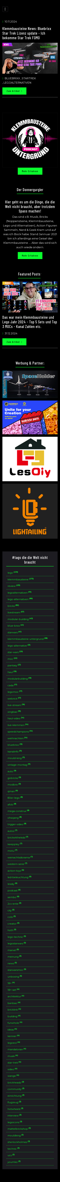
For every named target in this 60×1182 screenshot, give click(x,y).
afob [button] (12, 805)
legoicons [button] (15, 1122)
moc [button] (13, 659)
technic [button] (14, 1149)
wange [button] (14, 1076)
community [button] (16, 1089)
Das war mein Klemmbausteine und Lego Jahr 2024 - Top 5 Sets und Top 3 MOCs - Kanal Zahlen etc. (29, 322)
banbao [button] (14, 1003)
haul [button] (12, 672)
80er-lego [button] (16, 798)
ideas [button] (13, 1030)
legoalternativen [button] (20, 593)
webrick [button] (15, 699)
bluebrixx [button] (15, 745)
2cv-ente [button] (15, 904)
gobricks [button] (15, 778)
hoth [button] (12, 930)
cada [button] (13, 685)
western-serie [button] (18, 864)
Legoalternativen (17, 82)
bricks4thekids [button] (18, 838)
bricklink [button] (15, 1010)
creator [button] (14, 924)
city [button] (11, 910)
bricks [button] (14, 606)
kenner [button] (14, 1036)
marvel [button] (14, 950)
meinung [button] (15, 957)
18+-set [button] (14, 990)
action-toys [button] (16, 871)
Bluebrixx (12, 78)
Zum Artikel (14, 90)
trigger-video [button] (17, 824)
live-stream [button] (17, 705)
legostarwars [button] (17, 943)
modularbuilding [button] (20, 679)
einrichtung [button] (16, 1096)
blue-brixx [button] (16, 626)
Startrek (29, 78)
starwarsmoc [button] (17, 970)
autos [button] (13, 831)
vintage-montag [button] (19, 765)
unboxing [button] (15, 977)
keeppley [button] (15, 844)
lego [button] (13, 573)
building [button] (14, 1016)
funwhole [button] (15, 1023)
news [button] (13, 963)
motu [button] (13, 851)
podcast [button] (14, 890)
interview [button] (15, 1116)
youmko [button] (14, 1162)
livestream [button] (16, 612)
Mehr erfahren (30, 171)
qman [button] (13, 791)
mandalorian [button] (17, 1049)
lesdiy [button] (13, 884)
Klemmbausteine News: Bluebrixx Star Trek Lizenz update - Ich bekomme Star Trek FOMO (26, 33)
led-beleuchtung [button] (20, 877)
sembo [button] (14, 897)
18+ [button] (12, 983)
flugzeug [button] (15, 1102)
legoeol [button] (14, 1043)
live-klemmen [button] (18, 725)
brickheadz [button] (16, 1083)
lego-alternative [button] (19, 646)
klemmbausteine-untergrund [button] (28, 639)
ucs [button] (11, 1155)
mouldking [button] (16, 1136)
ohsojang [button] (15, 818)
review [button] (14, 586)
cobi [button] (12, 917)
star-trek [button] (15, 1063)
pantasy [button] (15, 665)
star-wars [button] (16, 652)
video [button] (13, 1069)
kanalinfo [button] (15, 752)
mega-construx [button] (19, 811)
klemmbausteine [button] (21, 579)
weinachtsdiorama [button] (21, 857)
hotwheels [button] (16, 1109)
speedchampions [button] (20, 732)
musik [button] (13, 1056)
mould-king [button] (17, 758)
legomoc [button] (15, 692)
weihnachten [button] (18, 738)
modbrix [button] (15, 785)
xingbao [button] (15, 712)
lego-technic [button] (17, 937)
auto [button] (12, 771)
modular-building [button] (21, 619)
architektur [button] (16, 996)
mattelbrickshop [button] (20, 1129)
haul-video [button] (16, 718)
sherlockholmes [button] (19, 1142)
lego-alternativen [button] (20, 599)
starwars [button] (15, 632)
